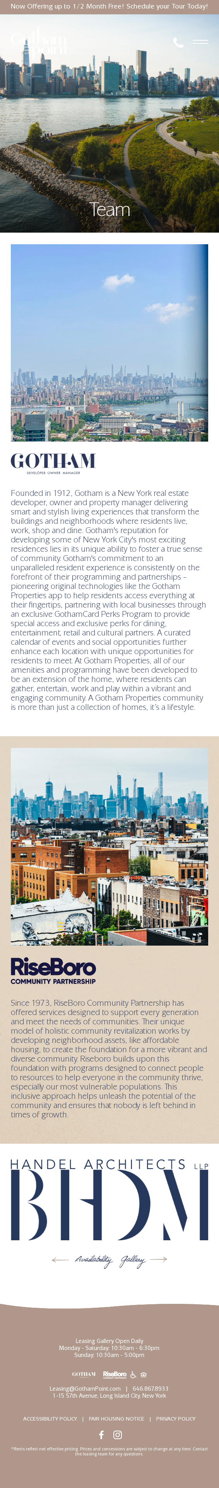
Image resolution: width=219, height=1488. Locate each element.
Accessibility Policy (50, 1419)
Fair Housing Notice (116, 1419)
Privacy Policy (175, 1419)
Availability (92, 1260)
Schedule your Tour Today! (168, 7)
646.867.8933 (151, 1390)
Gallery (133, 1260)
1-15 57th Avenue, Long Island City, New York (109, 1397)
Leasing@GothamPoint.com (85, 1390)
